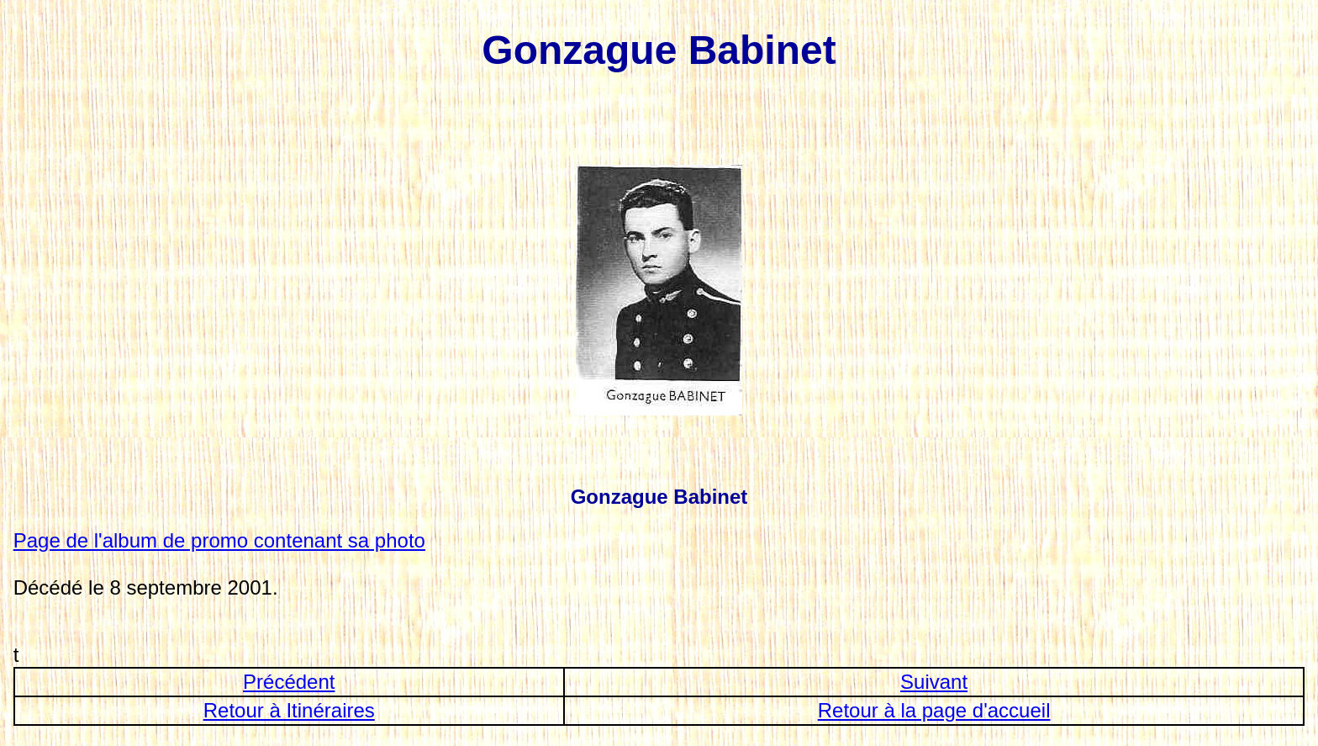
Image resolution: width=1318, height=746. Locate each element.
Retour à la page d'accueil (934, 710)
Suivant (933, 681)
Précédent (289, 681)
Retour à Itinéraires (289, 710)
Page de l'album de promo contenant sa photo (219, 540)
